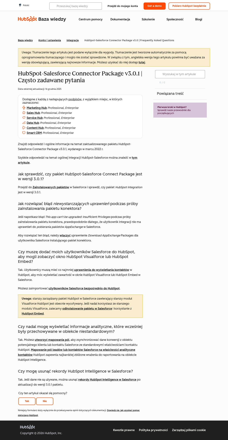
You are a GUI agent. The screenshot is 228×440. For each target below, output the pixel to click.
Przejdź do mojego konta (123, 6)
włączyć (65, 235)
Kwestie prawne (124, 430)
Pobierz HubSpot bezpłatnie (189, 5)
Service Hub (35, 118)
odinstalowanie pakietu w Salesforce (87, 308)
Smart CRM (34, 133)
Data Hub (33, 123)
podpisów (74, 99)
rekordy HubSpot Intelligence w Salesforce (107, 379)
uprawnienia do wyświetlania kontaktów (101, 270)
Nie (45, 401)
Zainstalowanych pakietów (51, 187)
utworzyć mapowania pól (52, 340)
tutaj (142, 62)
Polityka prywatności (153, 430)
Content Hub (35, 128)
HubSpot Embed (33, 313)
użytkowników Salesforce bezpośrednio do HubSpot (84, 288)
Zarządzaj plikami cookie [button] (189, 430)
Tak (27, 401)
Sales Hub (33, 113)
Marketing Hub (37, 108)
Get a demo (154, 5)
